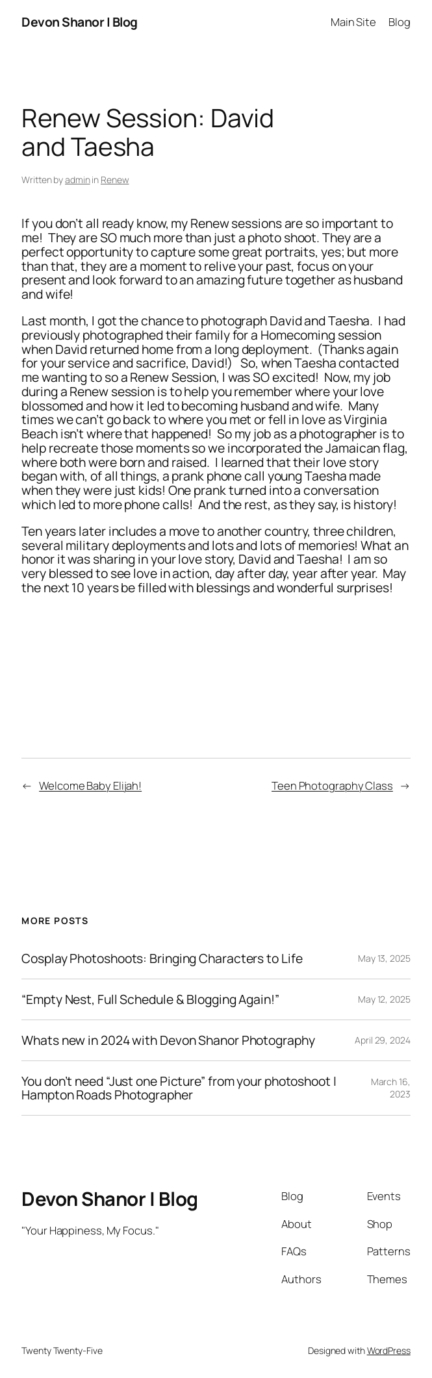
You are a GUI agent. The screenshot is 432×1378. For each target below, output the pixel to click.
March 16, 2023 (391, 1088)
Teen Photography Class (332, 785)
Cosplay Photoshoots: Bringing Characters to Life (161, 958)
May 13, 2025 (384, 958)
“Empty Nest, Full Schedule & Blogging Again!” (150, 999)
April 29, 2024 (383, 1040)
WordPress (389, 1350)
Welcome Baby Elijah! (90, 785)
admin (77, 179)
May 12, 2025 (384, 999)
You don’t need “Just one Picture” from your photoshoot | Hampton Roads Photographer (178, 1088)
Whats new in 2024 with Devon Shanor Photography (167, 1040)
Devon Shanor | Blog (79, 22)
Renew (115, 179)
